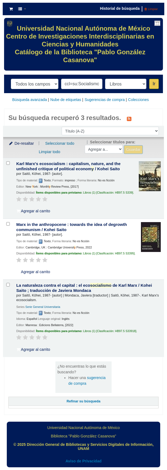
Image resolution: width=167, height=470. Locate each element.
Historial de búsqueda (120, 8)
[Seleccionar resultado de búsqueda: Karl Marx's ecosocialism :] (8, 163)
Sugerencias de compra (104, 99)
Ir (154, 83)
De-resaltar (21, 143)
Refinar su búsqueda (83, 401)
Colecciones (138, 99)
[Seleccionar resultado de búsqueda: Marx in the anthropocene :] (8, 224)
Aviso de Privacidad (83, 461)
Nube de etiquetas (65, 99)
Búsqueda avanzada (29, 99)
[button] (11, 9)
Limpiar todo (49, 152)
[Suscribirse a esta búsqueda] (129, 118)
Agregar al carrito (33, 211)
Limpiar (151, 9)
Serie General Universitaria (42, 306)
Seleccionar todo (59, 143)
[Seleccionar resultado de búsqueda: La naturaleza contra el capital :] (8, 284)
